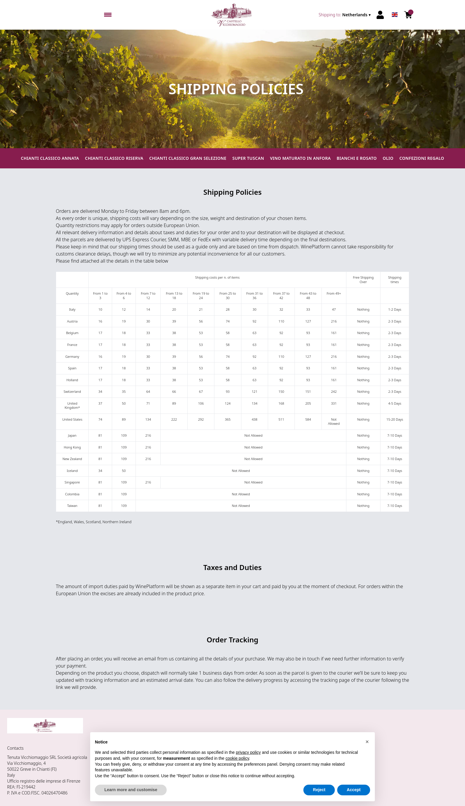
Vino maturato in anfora (300, 158)
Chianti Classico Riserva (114, 158)
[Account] (380, 15)
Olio (388, 158)
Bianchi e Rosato (357, 158)
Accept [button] (354, 789)
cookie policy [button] (237, 758)
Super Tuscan (248, 158)
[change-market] (345, 15)
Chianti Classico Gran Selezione (187, 158)
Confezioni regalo (421, 158)
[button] (367, 741)
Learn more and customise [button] (130, 789)
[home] (232, 15)
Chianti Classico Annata (50, 158)
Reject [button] (319, 789)
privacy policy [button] (248, 752)
